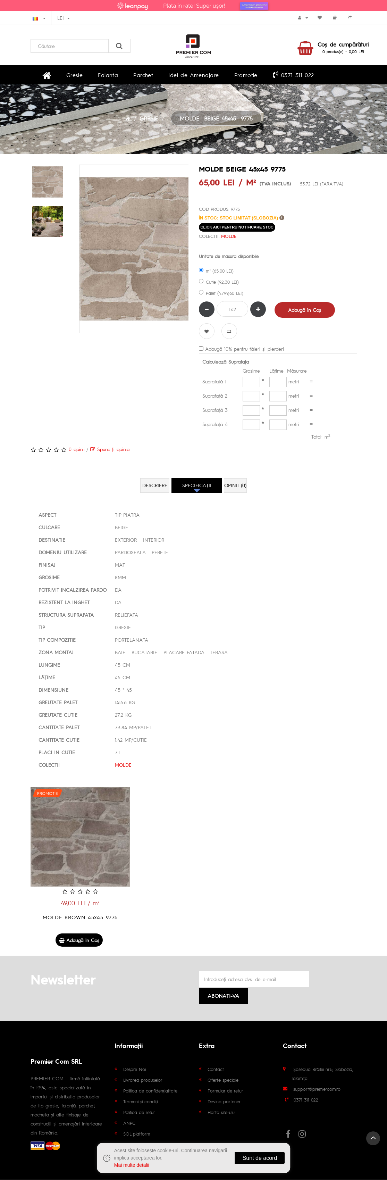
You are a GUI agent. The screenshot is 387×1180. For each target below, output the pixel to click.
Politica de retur (139, 1112)
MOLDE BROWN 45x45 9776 (80, 918)
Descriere (154, 487)
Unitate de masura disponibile (229, 258)
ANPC (129, 1123)
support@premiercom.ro (316, 1089)
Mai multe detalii (131, 1165)
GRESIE (149, 120)
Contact (216, 1069)
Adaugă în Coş (305, 311)
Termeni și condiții (140, 1102)
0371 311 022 (255, 75)
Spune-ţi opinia (109, 451)
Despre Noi (134, 1069)
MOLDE (228, 238)
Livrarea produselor (142, 1080)
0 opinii (77, 451)
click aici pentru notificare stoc (237, 229)
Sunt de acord (260, 1158)
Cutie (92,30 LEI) (219, 284)
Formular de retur (225, 1091)
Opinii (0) (236, 487)
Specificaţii (196, 487)
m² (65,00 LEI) (216, 273)
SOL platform (136, 1134)
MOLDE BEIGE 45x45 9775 (216, 120)
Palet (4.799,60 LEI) (221, 295)
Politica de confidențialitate (150, 1091)
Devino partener (224, 1102)
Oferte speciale (223, 1080)
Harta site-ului (221, 1112)
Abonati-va (223, 995)
